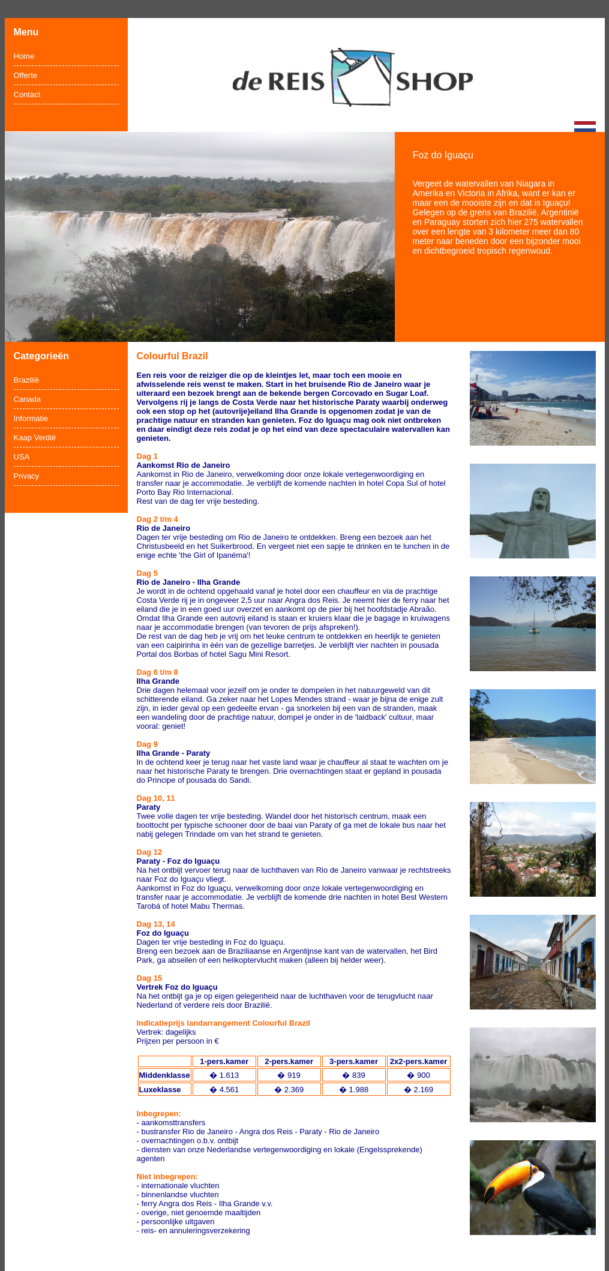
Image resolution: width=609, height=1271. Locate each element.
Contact (27, 94)
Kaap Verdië (35, 437)
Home (24, 56)
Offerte (26, 75)
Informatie (31, 418)
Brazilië (27, 379)
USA (22, 456)
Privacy (27, 475)
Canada (27, 399)
